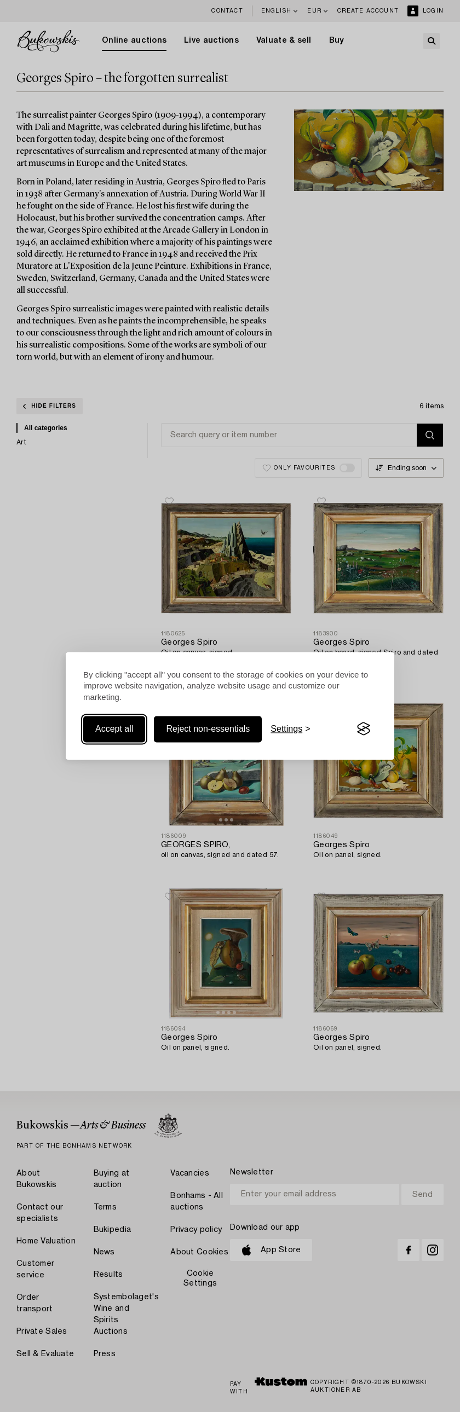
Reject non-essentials (208, 728)
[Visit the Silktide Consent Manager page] (363, 729)
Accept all (114, 728)
